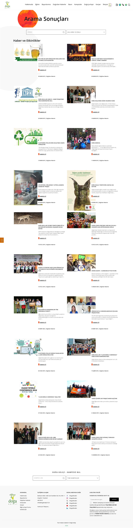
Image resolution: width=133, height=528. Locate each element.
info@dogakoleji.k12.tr (43, 502)
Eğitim (37, 4)
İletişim (105, 4)
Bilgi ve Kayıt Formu (25, 507)
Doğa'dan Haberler (59, 4)
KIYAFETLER (23, 509)
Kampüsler (78, 4)
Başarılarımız (46, 4)
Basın (70, 4)
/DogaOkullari (73, 496)
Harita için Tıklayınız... (43, 506)
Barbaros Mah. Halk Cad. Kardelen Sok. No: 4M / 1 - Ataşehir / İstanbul (51, 497)
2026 (66, 525)
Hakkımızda (29, 4)
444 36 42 (40, 500)
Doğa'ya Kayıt (89, 4)
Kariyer (98, 4)
